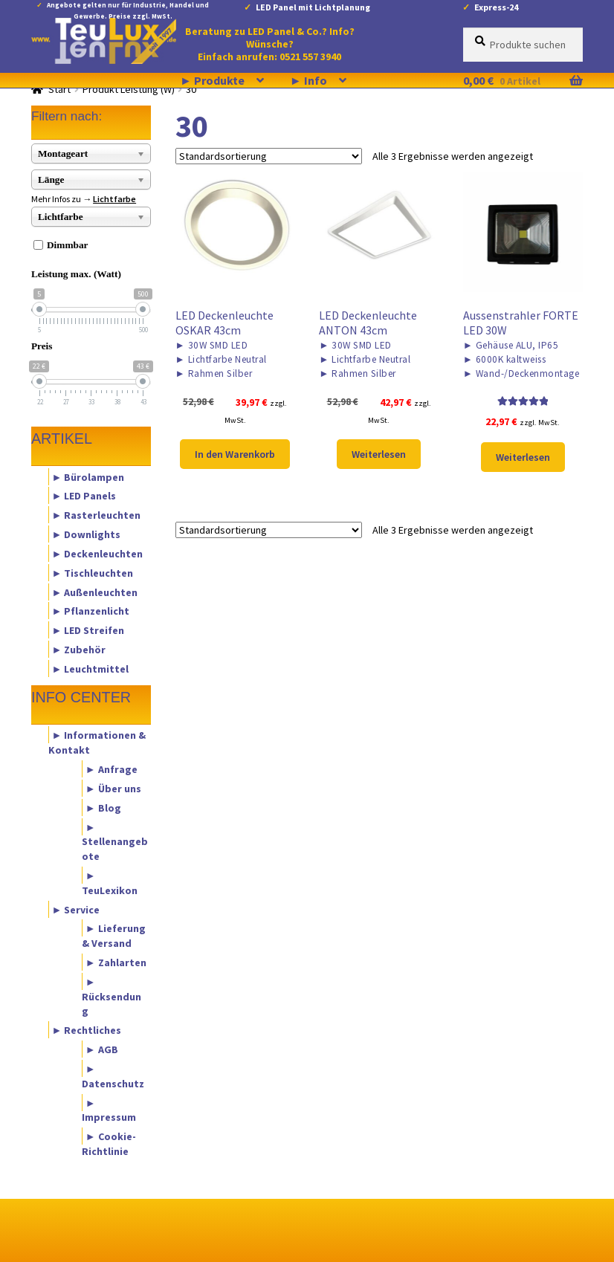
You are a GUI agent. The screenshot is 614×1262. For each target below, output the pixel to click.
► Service (76, 909)
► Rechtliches (87, 1030)
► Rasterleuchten (96, 515)
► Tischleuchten (93, 572)
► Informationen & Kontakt (97, 742)
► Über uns (113, 788)
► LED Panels (84, 495)
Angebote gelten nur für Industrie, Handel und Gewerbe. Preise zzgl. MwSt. (128, 8)
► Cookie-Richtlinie (109, 1144)
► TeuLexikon (110, 882)
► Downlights (86, 534)
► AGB (101, 1049)
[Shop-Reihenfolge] (268, 156)
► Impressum (109, 1110)
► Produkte (212, 80)
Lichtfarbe (114, 198)
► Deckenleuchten (97, 553)
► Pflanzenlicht (91, 611)
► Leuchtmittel (90, 668)
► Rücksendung (111, 995)
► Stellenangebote (115, 841)
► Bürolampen (88, 476)
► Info (308, 80)
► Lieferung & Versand (114, 936)
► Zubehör (79, 649)
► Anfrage (111, 769)
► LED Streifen (88, 630)
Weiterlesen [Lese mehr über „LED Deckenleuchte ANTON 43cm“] (379, 454)
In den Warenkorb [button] (235, 454)
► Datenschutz (113, 1075)
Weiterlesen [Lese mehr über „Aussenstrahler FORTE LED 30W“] (523, 457)
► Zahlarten (115, 962)
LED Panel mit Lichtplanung (313, 7)
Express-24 (496, 7)
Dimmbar (67, 244)
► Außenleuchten (95, 591)
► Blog (103, 807)
